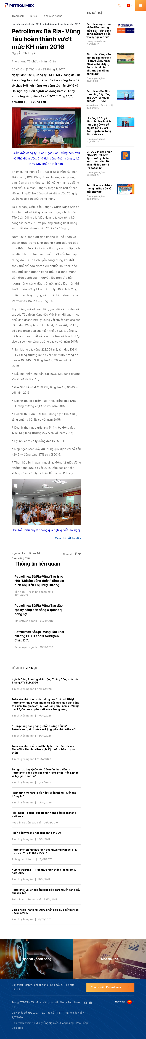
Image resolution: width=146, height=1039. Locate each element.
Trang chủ (18, 15)
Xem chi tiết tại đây (68, 538)
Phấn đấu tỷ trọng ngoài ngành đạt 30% (37, 832)
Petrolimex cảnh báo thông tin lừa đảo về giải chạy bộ (99, 188)
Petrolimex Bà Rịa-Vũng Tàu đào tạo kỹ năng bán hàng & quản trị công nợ (38, 610)
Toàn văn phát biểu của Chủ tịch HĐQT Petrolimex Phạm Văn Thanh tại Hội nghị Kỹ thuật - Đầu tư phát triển (44, 749)
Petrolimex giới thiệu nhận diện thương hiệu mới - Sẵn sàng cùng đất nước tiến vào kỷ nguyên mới (99, 30)
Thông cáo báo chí (23, 859)
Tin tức (32, 15)
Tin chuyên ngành (51, 15)
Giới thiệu (17, 984)
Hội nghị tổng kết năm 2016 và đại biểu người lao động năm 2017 (46, 24)
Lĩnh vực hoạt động (36, 984)
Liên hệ (16, 989)
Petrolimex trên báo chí (26, 822)
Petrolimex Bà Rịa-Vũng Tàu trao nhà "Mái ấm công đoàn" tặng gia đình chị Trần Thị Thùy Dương (39, 581)
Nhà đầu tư (56, 984)
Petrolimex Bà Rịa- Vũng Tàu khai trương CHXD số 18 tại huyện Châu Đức (39, 636)
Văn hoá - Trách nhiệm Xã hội (32, 591)
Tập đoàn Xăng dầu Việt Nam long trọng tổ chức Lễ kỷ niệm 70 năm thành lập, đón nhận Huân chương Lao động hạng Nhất (98, 64)
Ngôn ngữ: (120, 1002)
